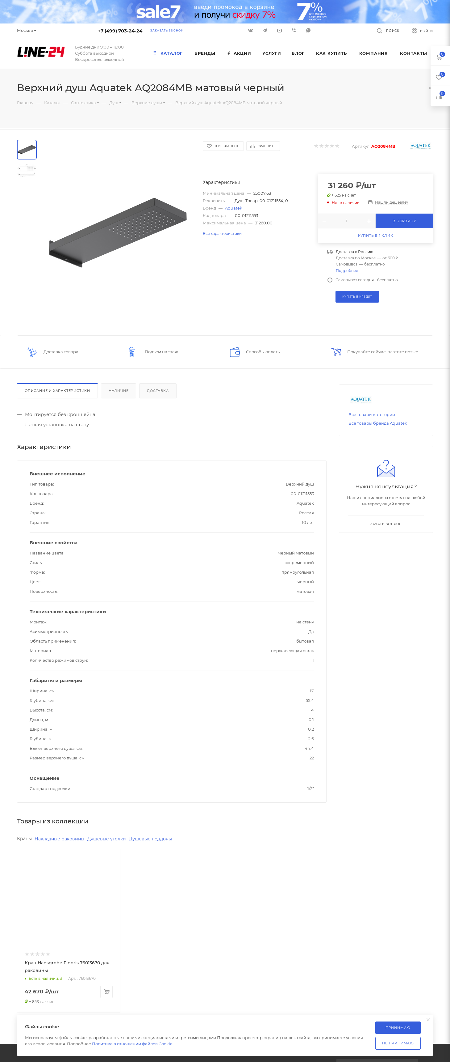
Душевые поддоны (150, 839)
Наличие (119, 391)
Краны (24, 838)
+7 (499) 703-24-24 (120, 31)
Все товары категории (371, 414)
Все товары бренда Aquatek (377, 423)
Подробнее (347, 270)
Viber (294, 30)
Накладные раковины (59, 839)
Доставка (158, 391)
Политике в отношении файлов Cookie (132, 1043)
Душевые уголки (106, 839)
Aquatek (233, 208)
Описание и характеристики (57, 391)
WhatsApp (308, 30)
